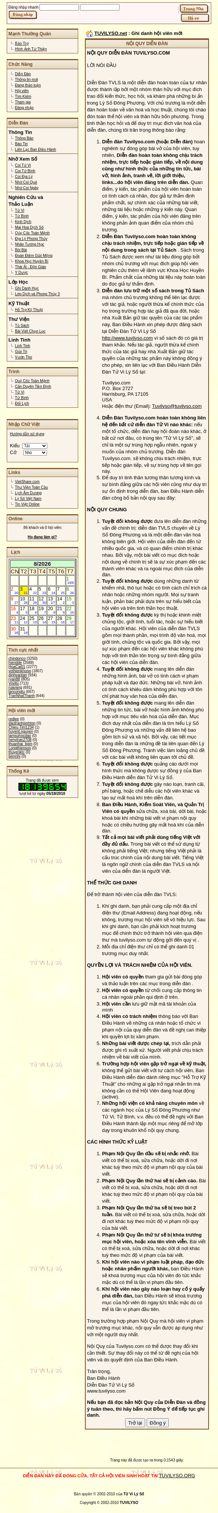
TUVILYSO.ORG (177, 1475)
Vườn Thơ (23, 357)
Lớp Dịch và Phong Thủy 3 (37, 294)
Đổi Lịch (22, 403)
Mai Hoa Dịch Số (29, 227)
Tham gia (23, 102)
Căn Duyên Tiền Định (33, 386)
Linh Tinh (22, 346)
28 (61, 620)
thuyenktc (17, 752)
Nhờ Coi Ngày (27, 188)
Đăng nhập (24, 108)
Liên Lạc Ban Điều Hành (35, 149)
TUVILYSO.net (110, 33)
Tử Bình (22, 216)
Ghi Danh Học (27, 288)
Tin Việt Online (27, 504)
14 (61, 600)
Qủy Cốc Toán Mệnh (32, 233)
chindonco (17, 658)
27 (51, 620)
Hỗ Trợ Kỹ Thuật (29, 310)
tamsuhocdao (20, 736)
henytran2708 (20, 740)
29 (70, 620)
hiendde (15, 663)
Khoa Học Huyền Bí (31, 261)
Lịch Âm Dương (28, 493)
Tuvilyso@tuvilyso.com (177, 406)
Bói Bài (21, 250)
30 (14, 630)
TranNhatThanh (22, 696)
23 (14, 620)
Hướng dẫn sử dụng (27, 434)
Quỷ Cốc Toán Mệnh (32, 381)
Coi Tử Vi (23, 165)
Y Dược (21, 272)
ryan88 (14, 679)
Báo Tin (21, 144)
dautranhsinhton (22, 723)
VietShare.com (27, 482)
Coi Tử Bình (25, 171)
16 (14, 610)
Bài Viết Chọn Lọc (30, 331)
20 (51, 610)
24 (23, 620)
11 (33, 600)
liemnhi (15, 756)
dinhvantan (18, 675)
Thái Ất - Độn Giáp (30, 267)
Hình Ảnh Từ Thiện (31, 49)
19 (42, 610)
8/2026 (42, 564)
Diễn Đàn (23, 74)
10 (23, 600)
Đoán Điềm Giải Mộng (34, 256)
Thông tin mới (26, 79)
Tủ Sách (22, 326)
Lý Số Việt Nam (28, 499)
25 (33, 620)
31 (23, 630)
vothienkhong (20, 671)
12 (42, 600)
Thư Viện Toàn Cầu (31, 487)
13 (51, 600)
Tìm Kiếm (23, 96)
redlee (14, 719)
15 (70, 600)
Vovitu (14, 683)
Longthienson (20, 748)
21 (61, 610)
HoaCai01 (17, 667)
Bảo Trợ (22, 43)
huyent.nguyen (21, 731)
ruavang (15, 687)
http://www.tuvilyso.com (127, 338)
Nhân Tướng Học (29, 244)
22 (70, 610)
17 (23, 610)
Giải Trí (21, 351)
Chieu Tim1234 (21, 727)
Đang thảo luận (28, 85)
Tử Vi (19, 210)
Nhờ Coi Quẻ (26, 182)
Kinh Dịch (23, 222)
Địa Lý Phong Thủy (31, 239)
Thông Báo (24, 138)
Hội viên (22, 91)
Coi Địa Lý (24, 177)
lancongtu (17, 692)
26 (42, 620)
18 (33, 610)
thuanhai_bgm (20, 744)
